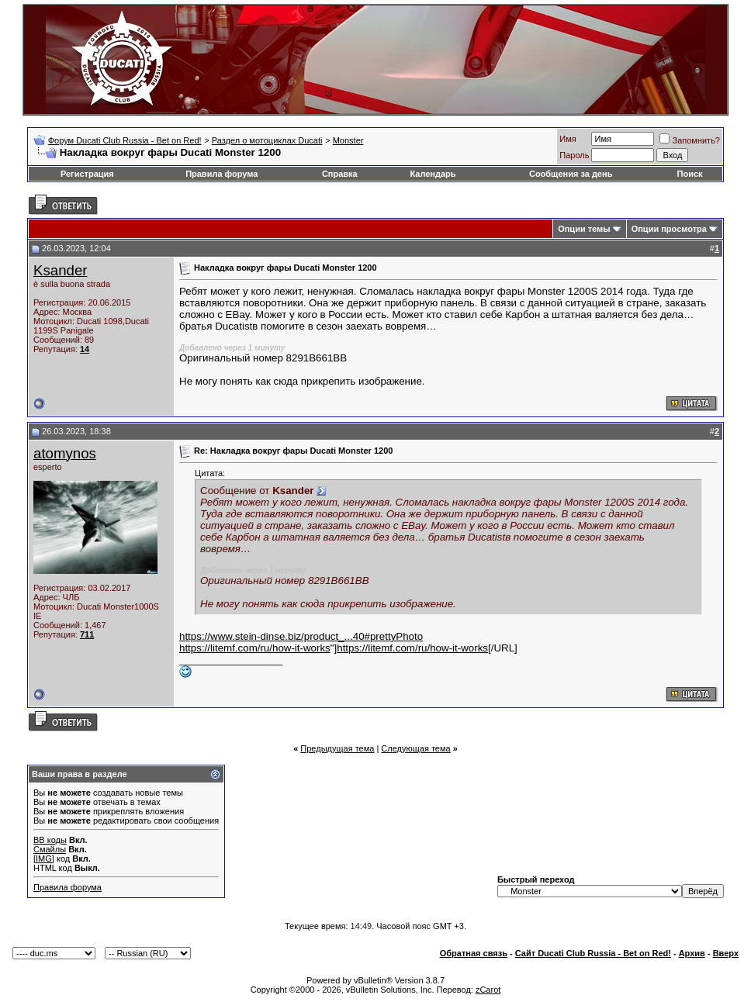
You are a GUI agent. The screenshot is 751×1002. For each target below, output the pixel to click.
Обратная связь (473, 953)
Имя (567, 138)
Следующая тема (415, 748)
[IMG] (43, 858)
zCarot (488, 989)
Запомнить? (689, 140)
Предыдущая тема (337, 748)
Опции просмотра (669, 228)
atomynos (64, 453)
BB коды (50, 840)
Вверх (726, 953)
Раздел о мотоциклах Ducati (267, 140)
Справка (340, 173)
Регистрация (87, 173)
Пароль (574, 155)
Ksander (60, 270)
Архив (692, 953)
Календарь (432, 173)
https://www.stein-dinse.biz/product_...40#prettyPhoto (301, 636)
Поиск (690, 173)
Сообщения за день (570, 173)
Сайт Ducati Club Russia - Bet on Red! (593, 953)
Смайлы (49, 849)
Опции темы (584, 228)
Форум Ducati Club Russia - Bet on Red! (125, 140)
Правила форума (221, 173)
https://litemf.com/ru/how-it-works (255, 648)
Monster (348, 140)
